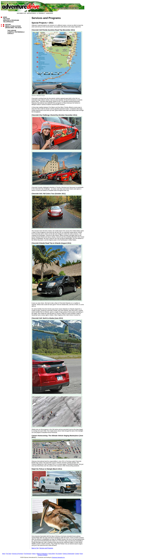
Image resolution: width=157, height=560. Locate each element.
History (8, 24)
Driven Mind (52, 553)
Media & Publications (13, 26)
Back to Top (35, 548)
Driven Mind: (13, 27)
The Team (6, 19)
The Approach (8, 22)
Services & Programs (11, 20)
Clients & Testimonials (15, 32)
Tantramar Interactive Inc (58, 557)
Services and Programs (46, 548)
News (5, 17)
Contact (10, 33)
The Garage (11, 30)
